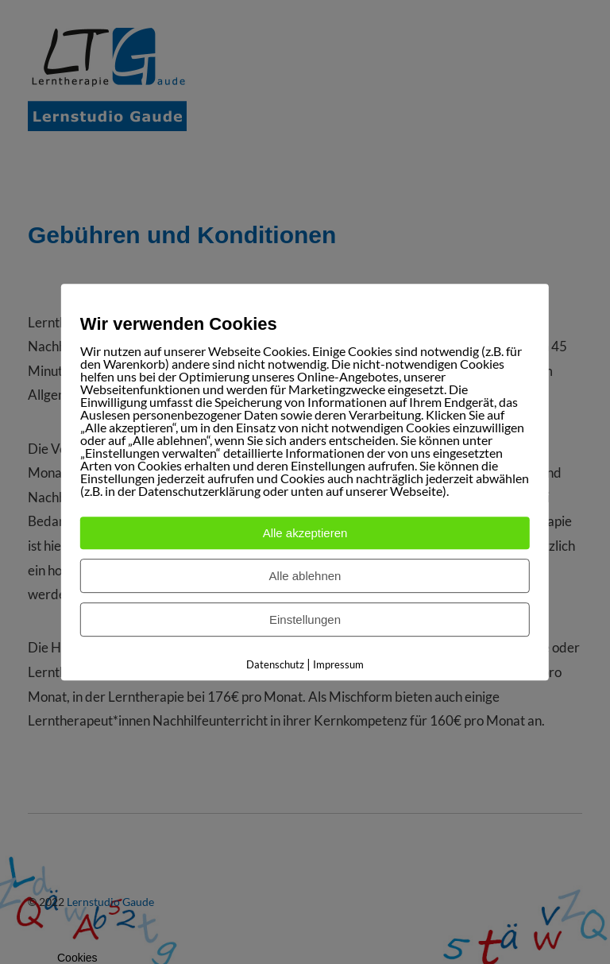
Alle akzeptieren (305, 533)
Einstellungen (305, 619)
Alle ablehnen (305, 576)
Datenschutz (275, 664)
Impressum (338, 664)
